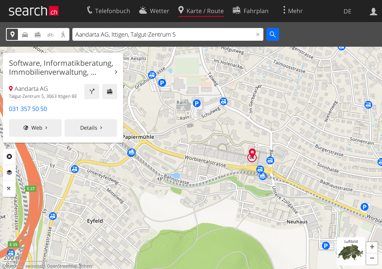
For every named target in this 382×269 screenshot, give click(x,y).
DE (347, 11)
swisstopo (35, 266)
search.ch (14, 266)
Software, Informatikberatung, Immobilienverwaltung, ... (61, 68)
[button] (372, 247)
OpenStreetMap (62, 266)
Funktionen (9, 189)
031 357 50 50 (28, 109)
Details (88, 127)
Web (37, 127)
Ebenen (9, 172)
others (86, 266)
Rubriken (9, 156)
